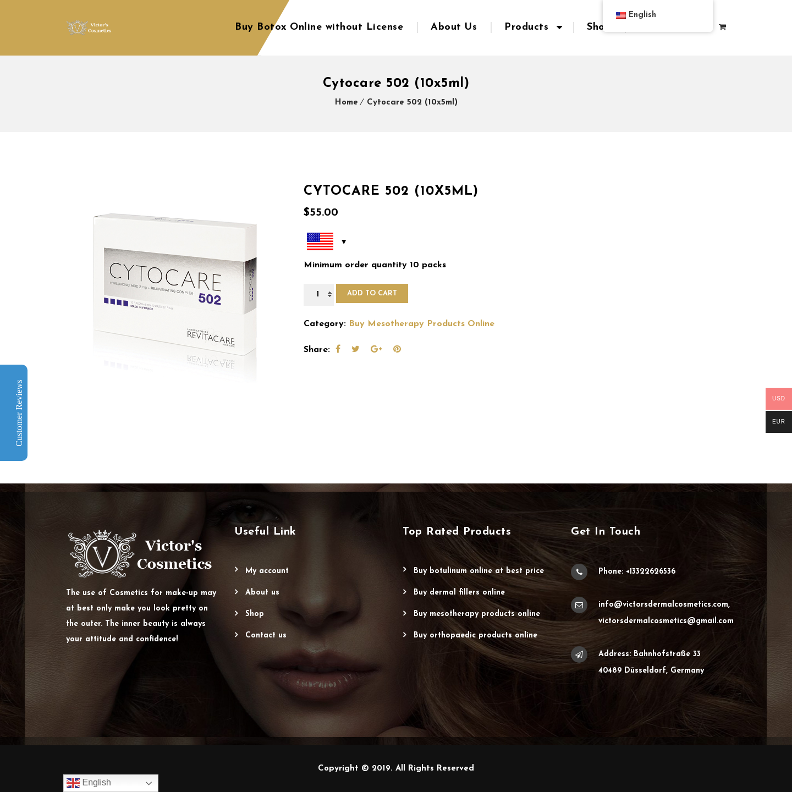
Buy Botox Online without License (319, 27)
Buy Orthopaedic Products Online (475, 635)
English (89, 783)
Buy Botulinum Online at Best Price (479, 571)
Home (346, 102)
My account (267, 571)
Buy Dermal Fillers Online (459, 592)
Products (526, 27)
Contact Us (266, 635)
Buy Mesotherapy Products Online (421, 324)
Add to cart (372, 293)
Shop (599, 27)
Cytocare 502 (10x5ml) (412, 102)
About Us (454, 27)
